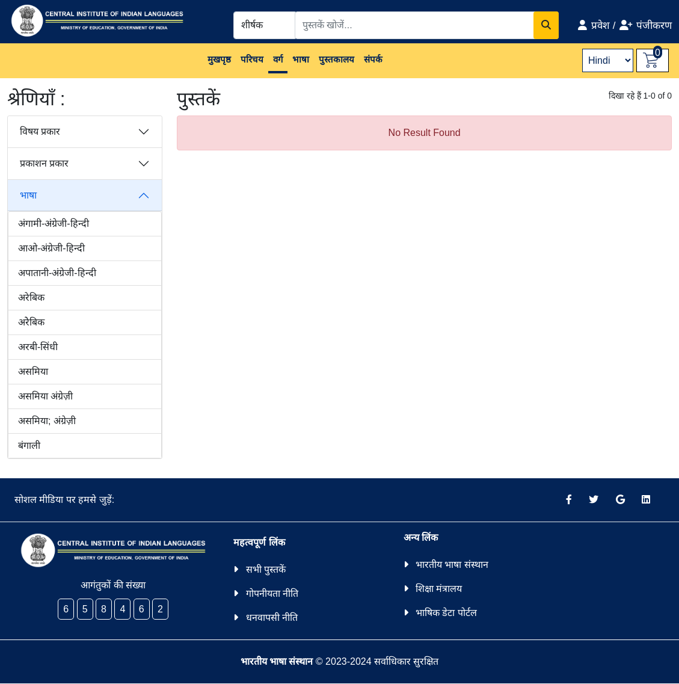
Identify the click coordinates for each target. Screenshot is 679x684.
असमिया (33, 371)
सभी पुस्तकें (266, 569)
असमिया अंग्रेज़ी (45, 396)
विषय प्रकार (40, 131)
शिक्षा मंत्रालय (439, 589)
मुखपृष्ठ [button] (219, 59)
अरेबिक (31, 297)
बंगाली (29, 445)
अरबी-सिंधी (38, 347)
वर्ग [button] (278, 59)
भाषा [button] (300, 59)
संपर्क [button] (373, 59)
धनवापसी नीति (272, 617)
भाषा (28, 195)
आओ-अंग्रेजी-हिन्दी (51, 248)
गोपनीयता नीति (272, 593)
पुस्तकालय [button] (336, 59)
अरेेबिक (31, 322)
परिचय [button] (252, 59)
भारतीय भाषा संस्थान (452, 564)
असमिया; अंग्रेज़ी (47, 421)
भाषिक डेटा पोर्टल (446, 613)
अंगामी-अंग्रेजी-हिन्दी (53, 223)
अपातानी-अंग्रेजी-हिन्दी (57, 273)
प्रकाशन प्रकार (44, 163)
